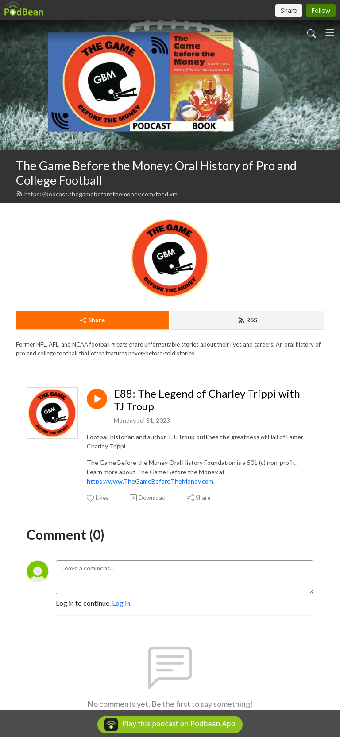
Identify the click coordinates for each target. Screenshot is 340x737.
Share (92, 320)
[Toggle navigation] (330, 32)
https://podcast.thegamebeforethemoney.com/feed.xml (97, 194)
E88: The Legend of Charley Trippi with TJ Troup (207, 400)
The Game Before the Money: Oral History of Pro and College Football (156, 172)
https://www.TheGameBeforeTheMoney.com (150, 481)
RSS (247, 320)
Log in (121, 603)
